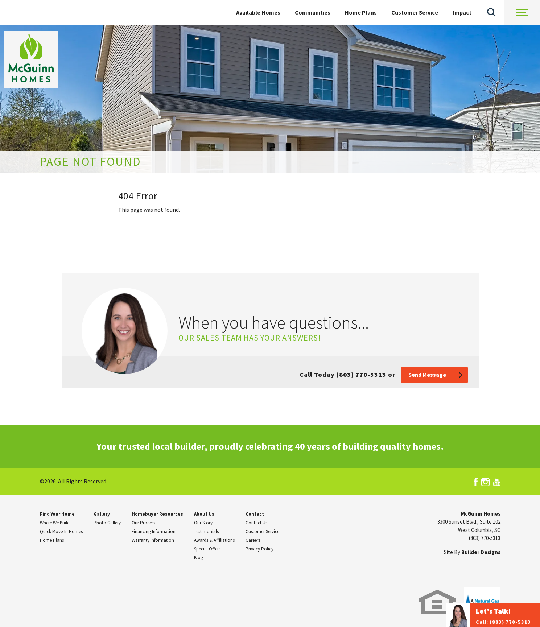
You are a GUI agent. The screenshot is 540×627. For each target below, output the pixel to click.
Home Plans (361, 12)
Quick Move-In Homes (61, 531)
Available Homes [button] (258, 12)
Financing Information (154, 531)
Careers (253, 540)
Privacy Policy (259, 549)
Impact (462, 12)
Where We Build (55, 523)
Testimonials (206, 531)
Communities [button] (312, 12)
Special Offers (207, 549)
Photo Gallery (107, 523)
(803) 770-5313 (484, 538)
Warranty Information (153, 540)
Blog (198, 557)
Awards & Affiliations (214, 540)
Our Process (143, 523)
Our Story (203, 523)
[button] (491, 12)
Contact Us (256, 523)
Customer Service (414, 12)
